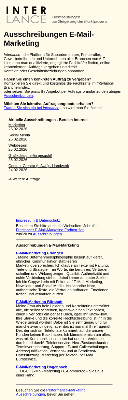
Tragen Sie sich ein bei (31, 108)
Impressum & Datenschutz (38, 220)
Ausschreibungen (18, 95)
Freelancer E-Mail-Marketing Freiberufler (50, 230)
